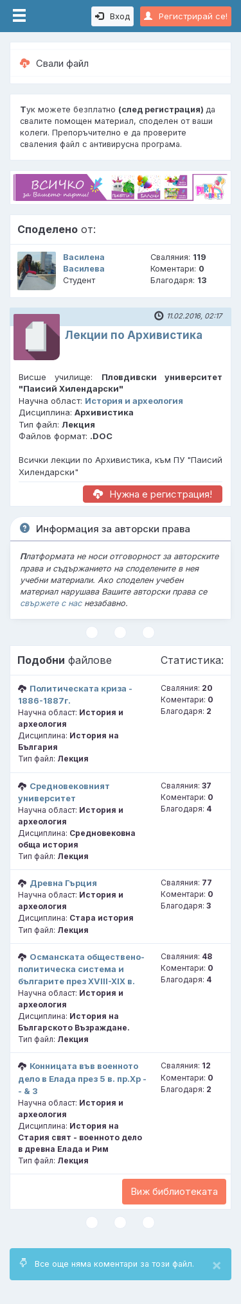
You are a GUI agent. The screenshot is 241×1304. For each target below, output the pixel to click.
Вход (112, 16)
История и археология (134, 401)
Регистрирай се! (186, 16)
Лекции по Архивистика (133, 335)
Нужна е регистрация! (152, 494)
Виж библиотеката (174, 1191)
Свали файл (54, 63)
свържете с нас (51, 603)
